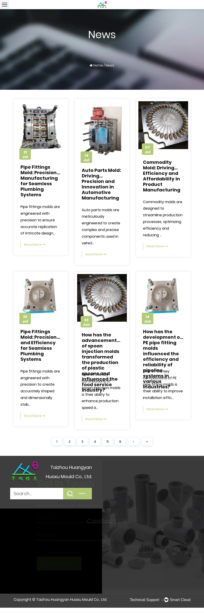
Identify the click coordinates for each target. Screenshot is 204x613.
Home (98, 65)
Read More (34, 244)
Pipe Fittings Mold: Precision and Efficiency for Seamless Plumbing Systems (38, 345)
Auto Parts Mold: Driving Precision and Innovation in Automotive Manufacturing (101, 184)
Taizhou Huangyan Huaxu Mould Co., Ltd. (71, 599)
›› (147, 441)
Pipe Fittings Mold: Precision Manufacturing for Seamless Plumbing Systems (39, 181)
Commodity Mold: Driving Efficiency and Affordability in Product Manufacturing (161, 176)
